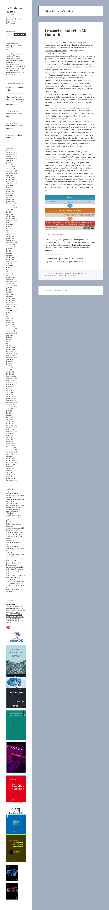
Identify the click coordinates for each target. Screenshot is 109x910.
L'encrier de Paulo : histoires (15, 534)
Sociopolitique (11, 579)
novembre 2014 (11, 243)
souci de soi (59, 275)
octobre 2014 (10, 245)
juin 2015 (9, 228)
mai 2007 (9, 415)
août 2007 (9, 409)
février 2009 (10, 372)
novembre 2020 (11, 155)
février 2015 (10, 237)
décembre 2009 (11, 351)
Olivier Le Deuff (11, 608)
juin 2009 (9, 364)
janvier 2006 (10, 446)
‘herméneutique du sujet (55, 50)
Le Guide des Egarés (14, 9)
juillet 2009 (9, 362)
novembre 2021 (11, 152)
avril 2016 (9, 214)
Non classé (9, 553)
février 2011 (10, 323)
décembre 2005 (11, 448)
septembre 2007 (11, 407)
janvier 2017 (10, 202)
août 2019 (9, 175)
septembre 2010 (11, 333)
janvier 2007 (10, 423)
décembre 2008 (11, 376)
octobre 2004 (10, 464)
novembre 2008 (11, 378)
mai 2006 (9, 438)
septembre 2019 (11, 173)
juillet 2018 (9, 187)
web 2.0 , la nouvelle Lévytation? (12, 591)
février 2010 (10, 347)
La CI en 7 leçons (12, 540)
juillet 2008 (9, 386)
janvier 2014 (10, 259)
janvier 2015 (10, 239)
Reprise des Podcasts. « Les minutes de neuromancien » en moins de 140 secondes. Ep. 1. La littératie (15, 67)
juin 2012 (9, 290)
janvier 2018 (10, 191)
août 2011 (9, 310)
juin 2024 (9, 150)
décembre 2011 (11, 302)
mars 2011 (9, 321)
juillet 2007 (9, 411)
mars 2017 (9, 198)
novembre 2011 (11, 304)
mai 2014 (9, 253)
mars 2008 (9, 395)
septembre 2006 (11, 431)
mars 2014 (9, 255)
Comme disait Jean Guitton (15, 506)
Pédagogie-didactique (13, 561)
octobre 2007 (10, 405)
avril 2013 (9, 274)
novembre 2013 (11, 261)
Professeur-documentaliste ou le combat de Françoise (15, 568)
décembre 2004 (11, 462)
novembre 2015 (11, 220)
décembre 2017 (11, 194)
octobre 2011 (10, 306)
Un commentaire (72, 275)
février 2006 (10, 444)
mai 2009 (9, 366)
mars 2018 (9, 189)
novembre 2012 (11, 282)
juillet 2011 (9, 312)
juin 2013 (9, 269)
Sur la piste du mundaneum (15, 583)
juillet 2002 (9, 466)
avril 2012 (9, 294)
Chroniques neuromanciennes (12, 502)
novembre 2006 (11, 427)
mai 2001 (9, 472)
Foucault (83, 273)
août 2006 (9, 433)
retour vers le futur (12, 571)
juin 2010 (9, 339)
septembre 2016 (11, 208)
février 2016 (10, 216)
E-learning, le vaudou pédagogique (13, 519)
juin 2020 (9, 163)
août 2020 (9, 161)
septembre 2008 (11, 382)
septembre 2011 (11, 308)
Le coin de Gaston (12, 547)
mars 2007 (9, 419)
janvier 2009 (10, 374)
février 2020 (10, 167)
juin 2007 (9, 413)
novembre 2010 (11, 329)
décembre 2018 (11, 181)
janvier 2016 (10, 218)
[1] (55, 91)
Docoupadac (10, 514)
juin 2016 (9, 212)
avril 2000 (9, 477)
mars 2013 (9, 276)
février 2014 (10, 257)
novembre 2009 (11, 353)
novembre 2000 (11, 475)
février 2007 (10, 421)
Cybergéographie (12, 512)
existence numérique (73, 273)
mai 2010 (9, 341)
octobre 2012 (10, 284)
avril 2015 (9, 232)
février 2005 (10, 458)
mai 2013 (9, 271)
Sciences (9, 573)
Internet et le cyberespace (15, 532)
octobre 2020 (10, 157)
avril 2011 (9, 319)
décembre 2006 (11, 425)
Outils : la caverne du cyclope (15, 559)
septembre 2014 (11, 247)
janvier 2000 (10, 479)
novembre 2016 (11, 204)
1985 (8, 491)
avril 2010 (9, 343)
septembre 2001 (11, 470)
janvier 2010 (10, 349)
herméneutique (50, 275)
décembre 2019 (11, 169)
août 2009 (9, 360)
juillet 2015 (9, 226)
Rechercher (10, 32)
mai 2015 (9, 230)
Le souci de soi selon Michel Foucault (69, 32)
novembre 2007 (11, 403)
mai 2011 (9, 317)
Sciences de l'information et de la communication (15, 576)
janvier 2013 (10, 278)
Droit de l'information (13, 516)
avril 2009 (9, 368)
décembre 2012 (11, 280)
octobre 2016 (10, 206)
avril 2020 (9, 165)
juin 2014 (9, 251)
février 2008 (10, 397)
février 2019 (10, 177)
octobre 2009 (10, 356)
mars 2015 (9, 235)
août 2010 (9, 335)
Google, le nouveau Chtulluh (15, 528)
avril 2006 (9, 440)
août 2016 (9, 210)
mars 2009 (9, 370)
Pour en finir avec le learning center (13, 564)
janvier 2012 (10, 300)
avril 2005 (9, 454)
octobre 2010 (10, 331)
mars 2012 (9, 296)
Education (9, 522)
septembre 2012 (11, 286)
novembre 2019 (11, 171)
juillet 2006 (9, 436)
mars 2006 (9, 442)
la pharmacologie (69, 247)
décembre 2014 (11, 241)
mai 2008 (9, 390)
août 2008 (9, 384)
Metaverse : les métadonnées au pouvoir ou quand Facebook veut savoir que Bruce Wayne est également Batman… (15, 54)
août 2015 (9, 224)
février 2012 (10, 298)
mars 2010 (9, 345)
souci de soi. (63, 53)
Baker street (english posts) (15, 499)
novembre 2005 (11, 450)
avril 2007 (9, 417)
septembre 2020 (11, 159)
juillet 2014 (9, 249)
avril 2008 (9, 392)
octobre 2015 (10, 222)
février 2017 (10, 200)
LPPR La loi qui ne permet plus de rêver (14, 61)
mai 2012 (9, 292)
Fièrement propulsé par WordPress (56, 290)
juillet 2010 (9, 337)
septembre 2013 (11, 263)
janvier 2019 (10, 179)
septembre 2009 (11, 358)
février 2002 (10, 468)
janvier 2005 (10, 460)
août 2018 (9, 185)
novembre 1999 (11, 481)
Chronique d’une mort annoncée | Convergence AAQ (15, 99)
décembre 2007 (11, 401)
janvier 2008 (10, 399)
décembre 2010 (11, 327)
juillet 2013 (9, 267)
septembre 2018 (11, 183)
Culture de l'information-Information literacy (14, 509)
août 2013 (9, 265)
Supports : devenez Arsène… (15, 581)
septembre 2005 (11, 452)
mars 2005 (9, 456)
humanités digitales (12, 530)
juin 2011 (9, 315)
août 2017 (9, 196)
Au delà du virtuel (12, 493)
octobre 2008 (10, 380)
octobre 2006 (10, 429)
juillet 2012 (9, 288)
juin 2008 (9, 388)
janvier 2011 (10, 325)
